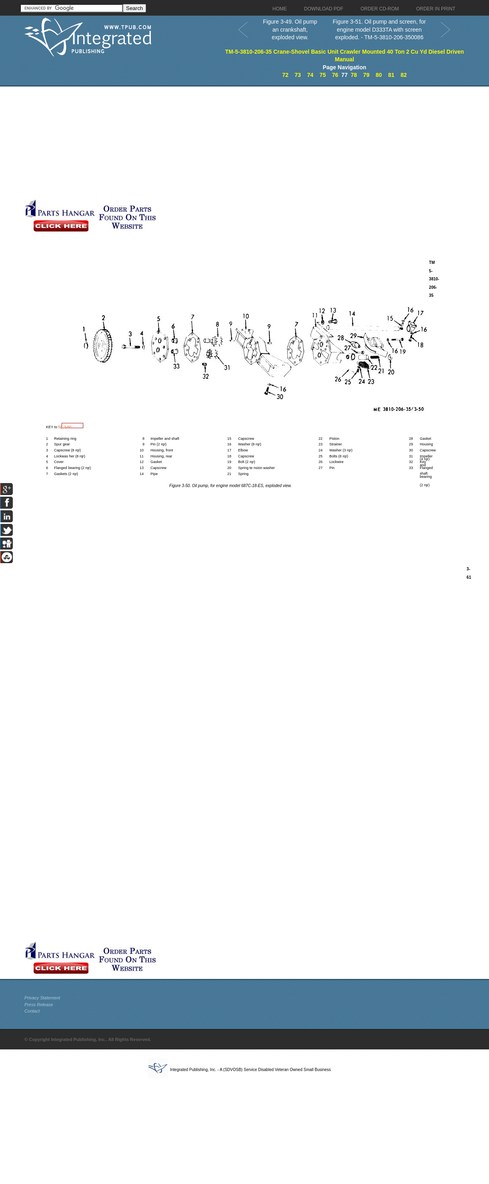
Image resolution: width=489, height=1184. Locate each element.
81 (391, 75)
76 (335, 75)
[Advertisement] (145, 143)
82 (404, 75)
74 (310, 75)
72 (285, 75)
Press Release (38, 1004)
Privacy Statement (42, 997)
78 (354, 75)
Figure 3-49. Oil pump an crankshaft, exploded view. (290, 29)
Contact (32, 1011)
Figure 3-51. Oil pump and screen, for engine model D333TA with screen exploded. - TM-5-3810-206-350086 (379, 29)
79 (366, 75)
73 (298, 75)
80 (379, 75)
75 (323, 75)
